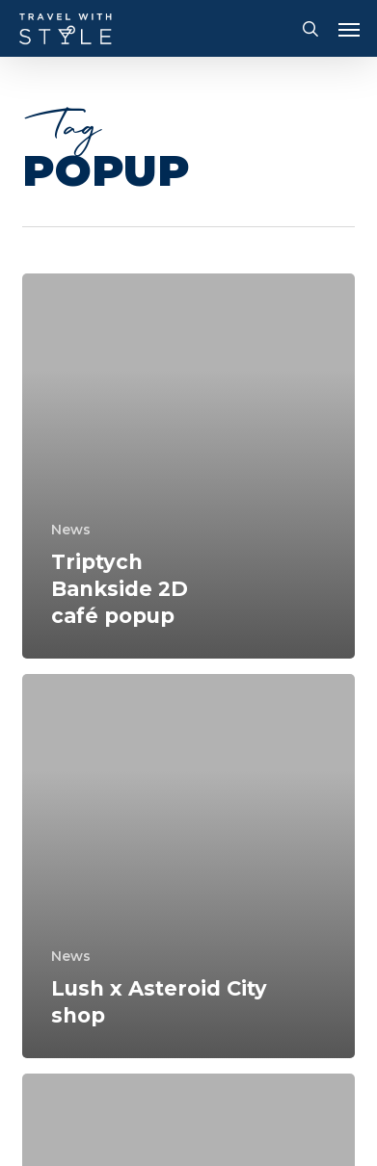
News (71, 529)
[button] (349, 29)
